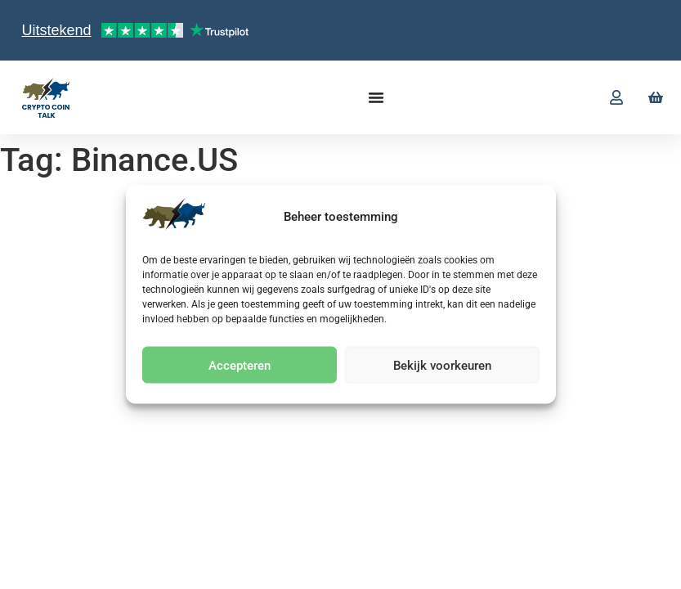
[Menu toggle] (376, 97)
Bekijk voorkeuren (442, 364)
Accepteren (239, 364)
